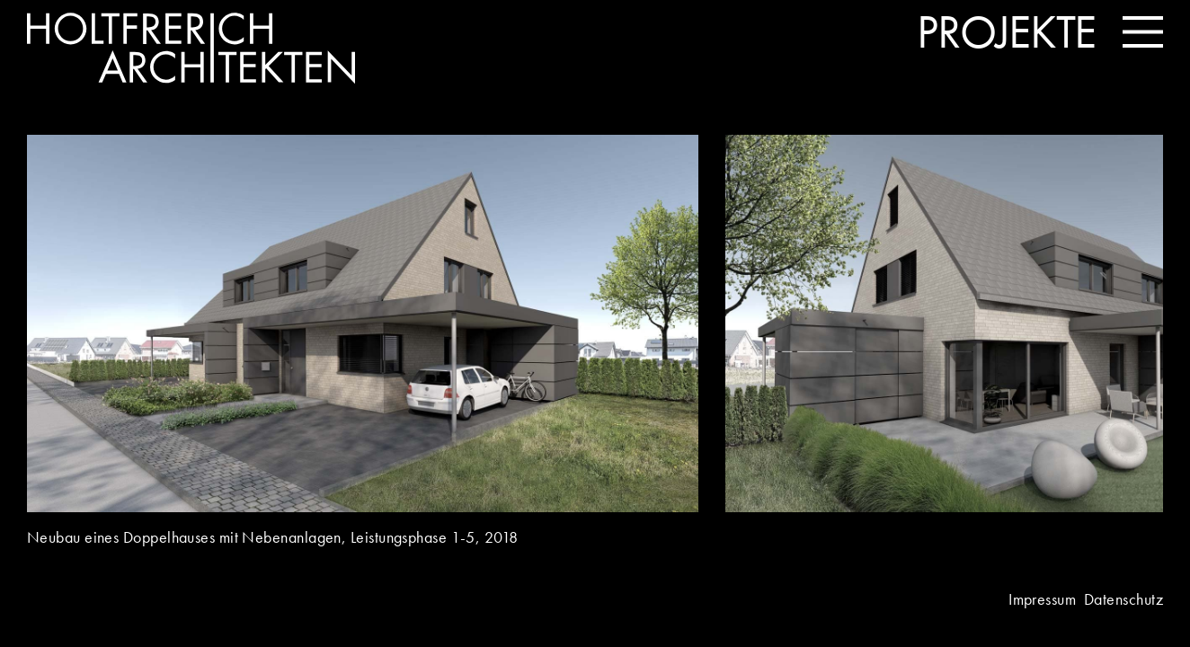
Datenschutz (1123, 599)
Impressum (1042, 599)
